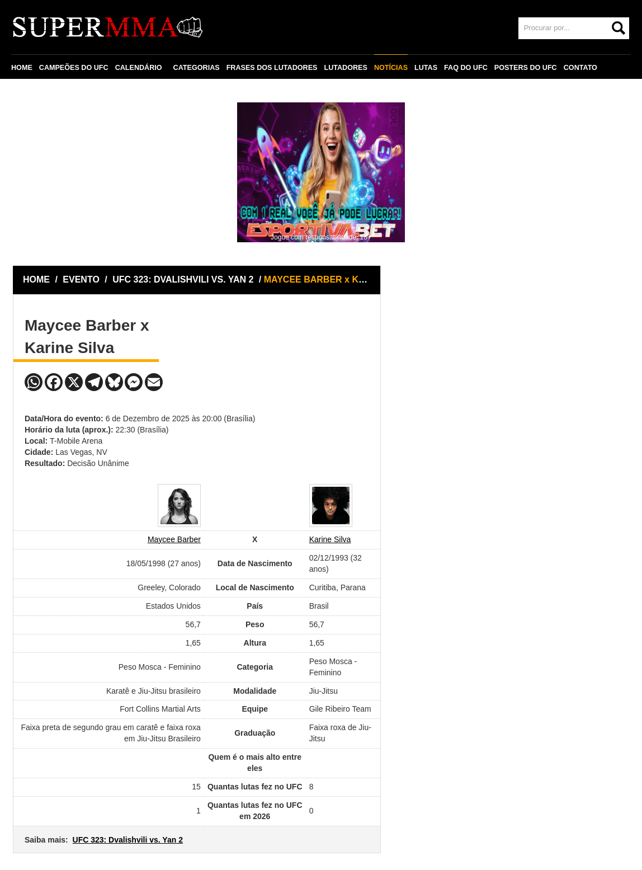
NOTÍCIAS (391, 68)
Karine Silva (330, 539)
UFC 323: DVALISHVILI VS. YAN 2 (184, 279)
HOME (21, 68)
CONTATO (580, 68)
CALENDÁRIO (138, 68)
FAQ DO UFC (466, 68)
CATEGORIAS (196, 68)
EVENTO (81, 279)
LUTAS (425, 68)
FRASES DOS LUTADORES (272, 68)
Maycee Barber (174, 539)
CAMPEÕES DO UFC (73, 68)
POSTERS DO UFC (525, 68)
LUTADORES (345, 68)
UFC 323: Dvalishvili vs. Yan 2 (128, 839)
